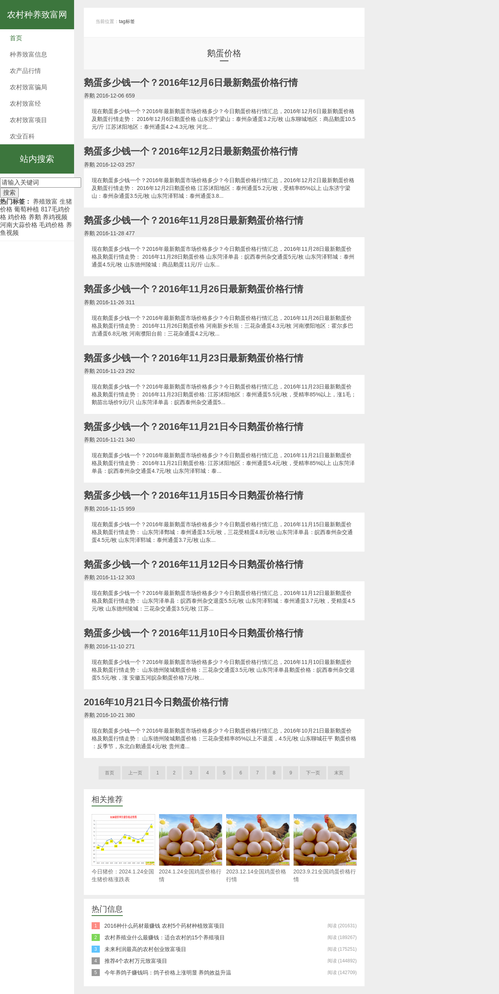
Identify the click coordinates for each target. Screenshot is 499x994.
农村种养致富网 (37, 15)
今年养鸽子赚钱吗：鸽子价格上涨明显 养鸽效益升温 (168, 972)
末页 (338, 773)
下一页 (313, 773)
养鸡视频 (54, 217)
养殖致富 (45, 201)
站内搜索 (37, 159)
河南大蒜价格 (18, 225)
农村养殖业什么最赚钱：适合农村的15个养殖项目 (164, 937)
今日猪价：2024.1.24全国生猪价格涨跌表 (123, 848)
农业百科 (22, 136)
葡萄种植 (26, 209)
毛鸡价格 (51, 225)
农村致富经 (25, 103)
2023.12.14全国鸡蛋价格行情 (258, 848)
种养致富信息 (28, 54)
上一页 (135, 773)
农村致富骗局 (28, 87)
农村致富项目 (28, 120)
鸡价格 (17, 217)
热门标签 (12, 201)
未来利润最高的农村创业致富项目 (145, 949)
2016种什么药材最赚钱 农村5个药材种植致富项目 (164, 926)
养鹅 (34, 217)
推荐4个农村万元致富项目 (136, 961)
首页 (16, 38)
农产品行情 (25, 70)
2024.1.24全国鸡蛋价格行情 (191, 848)
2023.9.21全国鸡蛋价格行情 (325, 848)
